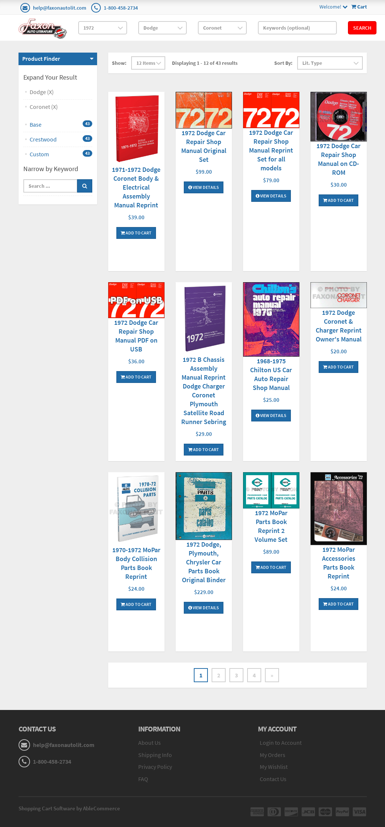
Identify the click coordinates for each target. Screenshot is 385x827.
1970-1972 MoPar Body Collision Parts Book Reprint (136, 563)
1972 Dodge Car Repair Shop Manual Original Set (203, 146)
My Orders (272, 754)
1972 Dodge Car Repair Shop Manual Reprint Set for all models (271, 150)
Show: (119, 63)
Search (362, 27)
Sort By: (283, 63)
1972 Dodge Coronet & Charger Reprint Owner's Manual (339, 325)
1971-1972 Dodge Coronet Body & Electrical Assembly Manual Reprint (136, 187)
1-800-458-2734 (121, 7)
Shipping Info (155, 754)
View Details (203, 187)
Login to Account (281, 742)
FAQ (143, 779)
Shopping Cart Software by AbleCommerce (69, 808)
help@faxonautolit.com (59, 7)
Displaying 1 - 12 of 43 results (205, 63)
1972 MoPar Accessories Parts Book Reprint (338, 562)
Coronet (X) (44, 106)
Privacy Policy (155, 766)
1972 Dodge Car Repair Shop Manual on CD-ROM (338, 159)
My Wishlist (274, 766)
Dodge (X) (42, 92)
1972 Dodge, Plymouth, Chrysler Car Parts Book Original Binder (204, 562)
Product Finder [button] (41, 58)
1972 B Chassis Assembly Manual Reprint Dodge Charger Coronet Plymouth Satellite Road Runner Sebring (203, 390)
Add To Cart (136, 233)
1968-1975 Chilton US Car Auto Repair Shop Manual (271, 374)
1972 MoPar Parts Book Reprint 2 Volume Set (271, 526)
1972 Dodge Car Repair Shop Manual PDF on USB (136, 335)
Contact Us (273, 779)
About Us (149, 742)
